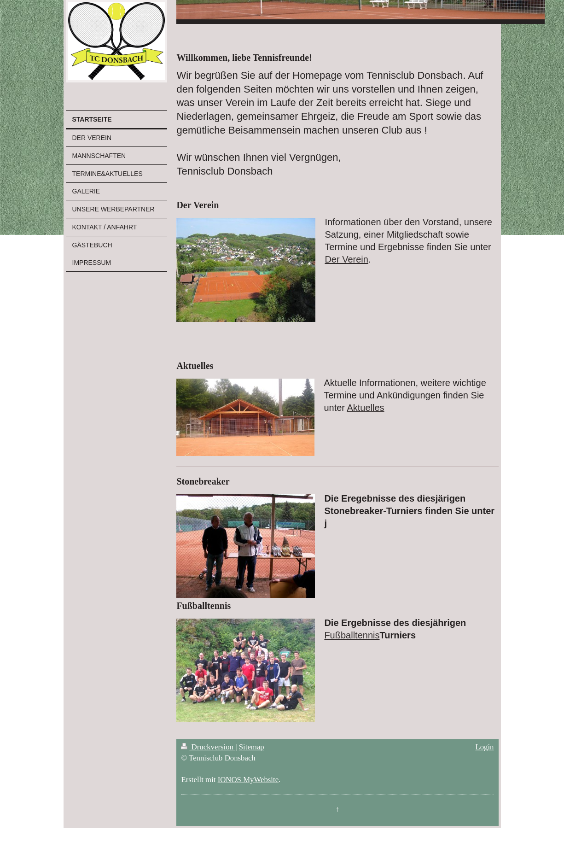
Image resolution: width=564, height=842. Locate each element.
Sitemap (251, 747)
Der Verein (346, 259)
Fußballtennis (351, 635)
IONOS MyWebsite (248, 779)
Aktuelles (365, 408)
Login (484, 747)
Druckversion (208, 747)
